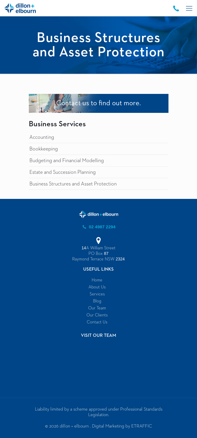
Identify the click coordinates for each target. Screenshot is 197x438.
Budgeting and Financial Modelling (66, 160)
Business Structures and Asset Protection (73, 184)
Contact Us (97, 322)
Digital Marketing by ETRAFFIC (122, 426)
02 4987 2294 (98, 226)
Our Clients (97, 315)
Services (97, 294)
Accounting (41, 137)
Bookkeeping (43, 149)
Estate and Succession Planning (62, 172)
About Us (97, 287)
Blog (97, 301)
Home (97, 280)
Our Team (97, 308)
